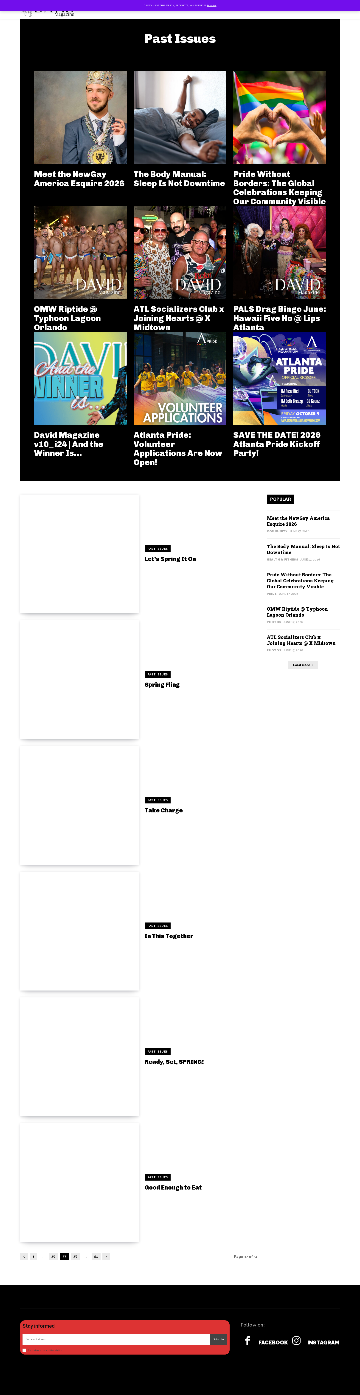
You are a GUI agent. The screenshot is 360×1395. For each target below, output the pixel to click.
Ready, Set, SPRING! (174, 1061)
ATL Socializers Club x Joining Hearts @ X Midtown (179, 318)
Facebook (273, 1342)
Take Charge (164, 810)
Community (277, 531)
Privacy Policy (55, 1350)
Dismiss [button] (212, 5)
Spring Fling (162, 684)
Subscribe (218, 1339)
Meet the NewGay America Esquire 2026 (79, 178)
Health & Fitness (282, 559)
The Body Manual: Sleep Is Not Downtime (179, 178)
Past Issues (157, 548)
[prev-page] (24, 1256)
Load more (303, 665)
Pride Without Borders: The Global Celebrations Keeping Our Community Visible (279, 187)
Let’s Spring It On (170, 559)
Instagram (323, 1342)
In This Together (169, 936)
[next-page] (106, 1256)
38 (75, 1256)
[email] (116, 1339)
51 (96, 1256)
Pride (272, 593)
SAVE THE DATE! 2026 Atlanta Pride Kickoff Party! (277, 444)
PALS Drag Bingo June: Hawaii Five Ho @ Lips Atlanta (279, 318)
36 (53, 1256)
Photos (274, 622)
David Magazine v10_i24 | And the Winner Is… (68, 444)
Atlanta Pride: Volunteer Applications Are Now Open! (178, 448)
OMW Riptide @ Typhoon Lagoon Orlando (67, 318)
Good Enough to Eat (173, 1187)
